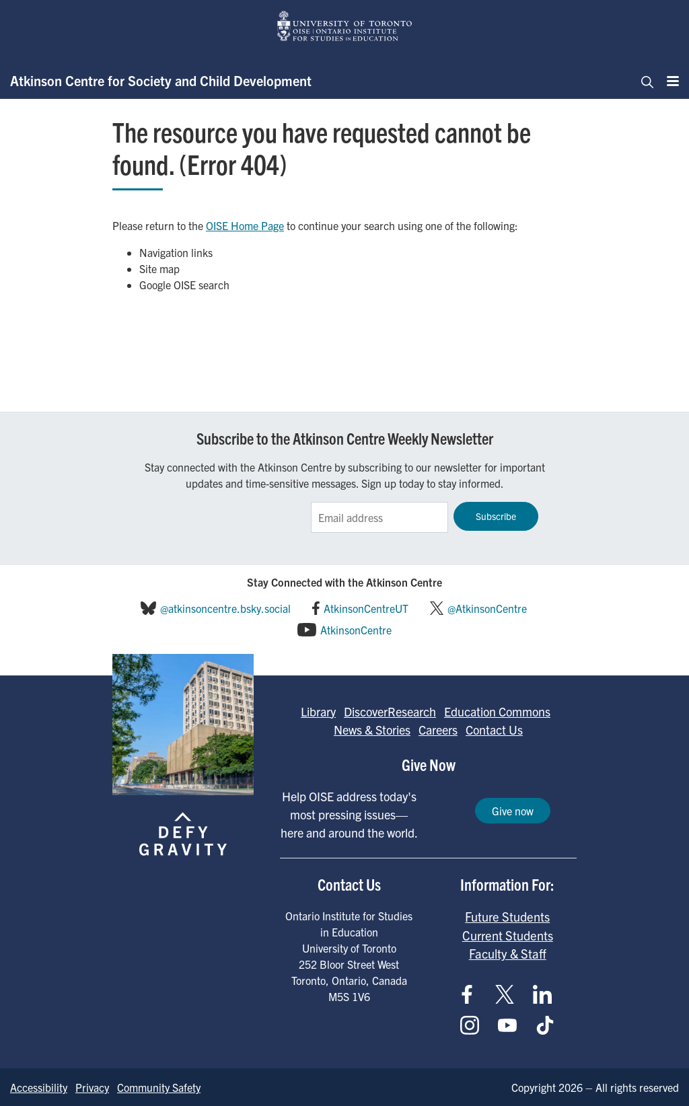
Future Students (507, 916)
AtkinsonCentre (356, 629)
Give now (513, 810)
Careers (438, 729)
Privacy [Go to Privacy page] (92, 1087)
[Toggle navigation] (643, 81)
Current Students (507, 935)
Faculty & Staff (507, 953)
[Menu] (669, 81)
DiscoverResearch (390, 711)
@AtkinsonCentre (487, 608)
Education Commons (497, 711)
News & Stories (372, 729)
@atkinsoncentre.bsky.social (225, 608)
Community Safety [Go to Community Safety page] (159, 1087)
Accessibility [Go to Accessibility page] (38, 1087)
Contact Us (494, 729)
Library (318, 711)
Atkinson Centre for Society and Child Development (161, 80)
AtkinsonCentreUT (366, 608)
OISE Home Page (245, 225)
